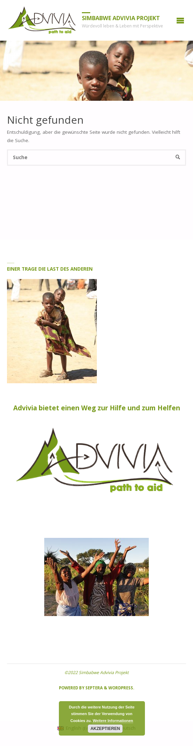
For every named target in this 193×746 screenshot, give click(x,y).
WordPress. (121, 687)
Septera (93, 687)
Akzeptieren (105, 728)
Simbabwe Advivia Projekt (121, 18)
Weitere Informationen (113, 721)
